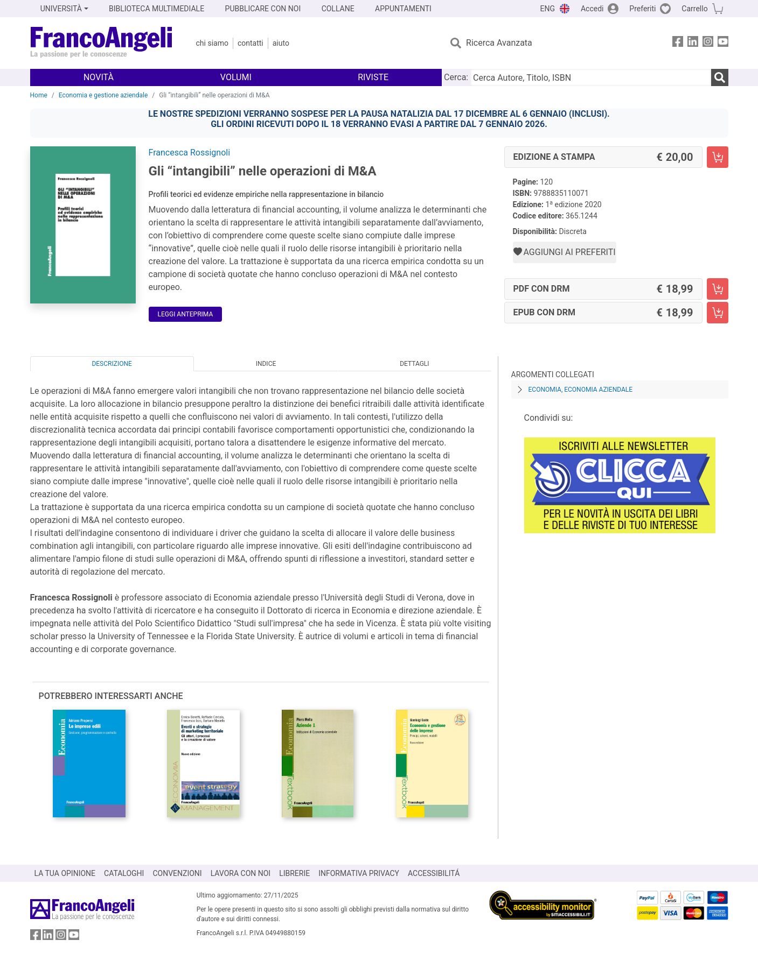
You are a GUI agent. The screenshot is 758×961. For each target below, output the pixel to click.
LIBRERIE (294, 873)
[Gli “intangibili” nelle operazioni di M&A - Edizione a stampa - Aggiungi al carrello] (717, 157)
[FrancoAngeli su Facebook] (677, 43)
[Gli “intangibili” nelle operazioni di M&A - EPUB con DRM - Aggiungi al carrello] (717, 312)
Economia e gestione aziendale (103, 95)
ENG (547, 8)
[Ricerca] (719, 77)
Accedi (592, 8)
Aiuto (281, 43)
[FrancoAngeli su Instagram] (708, 43)
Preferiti (642, 8)
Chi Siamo (212, 43)
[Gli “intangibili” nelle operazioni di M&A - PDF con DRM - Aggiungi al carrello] (717, 289)
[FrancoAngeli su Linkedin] (692, 43)
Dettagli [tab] (414, 364)
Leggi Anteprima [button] (185, 314)
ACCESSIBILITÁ (434, 873)
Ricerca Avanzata (499, 43)
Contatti (250, 43)
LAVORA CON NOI (241, 873)
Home (38, 95)
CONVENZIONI (176, 873)
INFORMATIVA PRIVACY (358, 873)
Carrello (694, 8)
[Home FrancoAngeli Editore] (101, 43)
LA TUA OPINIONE (65, 873)
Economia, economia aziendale (580, 389)
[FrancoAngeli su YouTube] (723, 43)
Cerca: (456, 77)
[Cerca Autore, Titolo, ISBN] (590, 77)
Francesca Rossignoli (190, 152)
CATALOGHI (124, 873)
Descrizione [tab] (111, 364)
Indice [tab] (266, 364)
